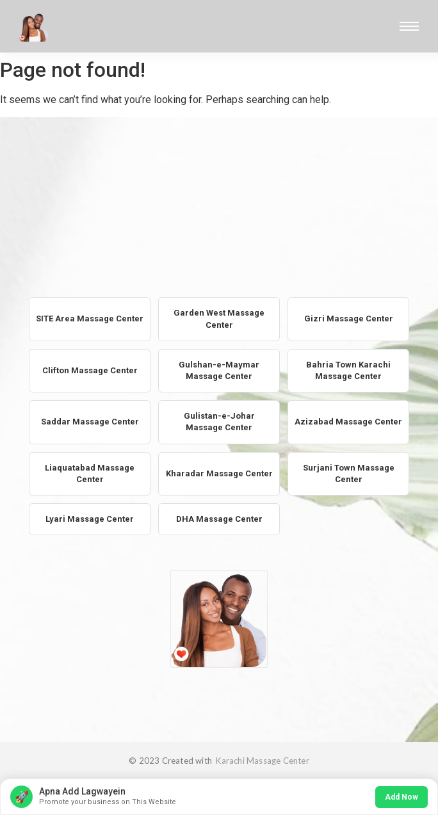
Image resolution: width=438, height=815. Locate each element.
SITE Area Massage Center (89, 318)
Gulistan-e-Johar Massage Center (219, 421)
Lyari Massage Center (89, 519)
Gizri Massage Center (348, 318)
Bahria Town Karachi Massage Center (348, 370)
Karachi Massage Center (261, 760)
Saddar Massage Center (90, 421)
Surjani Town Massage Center (348, 473)
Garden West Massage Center (219, 318)
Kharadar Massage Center (219, 473)
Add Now (401, 797)
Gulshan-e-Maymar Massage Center (219, 370)
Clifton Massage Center (90, 370)
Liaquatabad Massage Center (89, 473)
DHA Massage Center (219, 519)
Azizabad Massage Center (348, 421)
